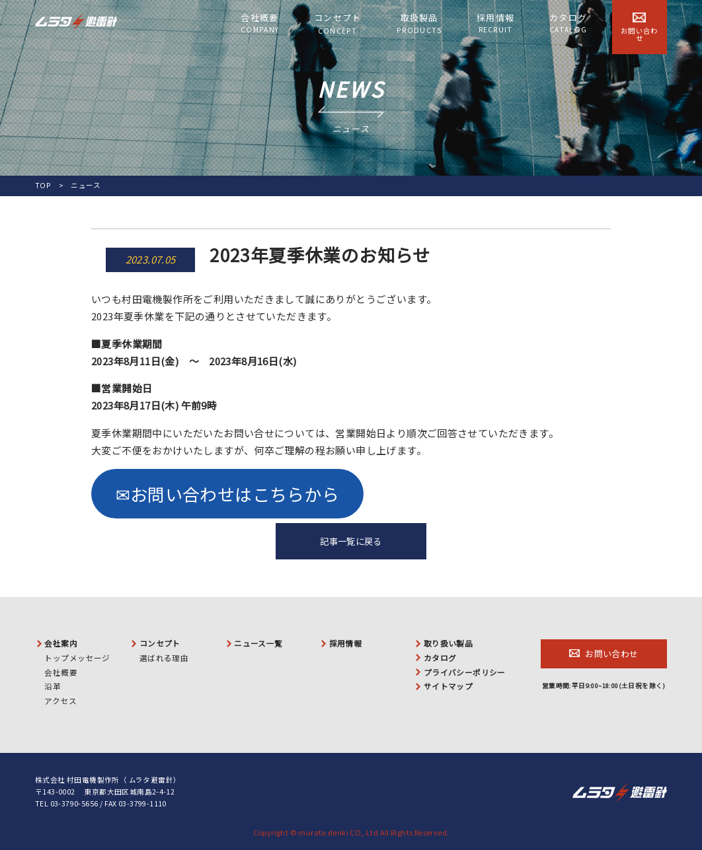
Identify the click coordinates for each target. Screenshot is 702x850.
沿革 (52, 686)
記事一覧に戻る (351, 541)
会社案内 (60, 643)
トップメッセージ (77, 658)
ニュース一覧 (258, 643)
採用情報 (495, 23)
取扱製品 (419, 23)
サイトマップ (448, 686)
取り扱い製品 (448, 643)
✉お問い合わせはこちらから (228, 493)
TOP (43, 185)
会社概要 (260, 23)
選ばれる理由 (163, 658)
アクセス (60, 701)
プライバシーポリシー (465, 672)
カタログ (568, 23)
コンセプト (338, 23)
